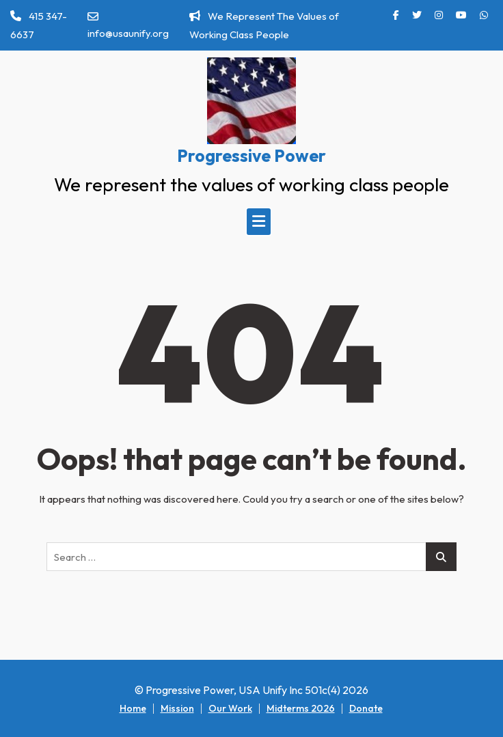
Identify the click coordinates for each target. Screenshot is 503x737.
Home (133, 708)
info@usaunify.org (128, 25)
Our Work (230, 708)
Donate (366, 708)
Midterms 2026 (301, 708)
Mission (177, 708)
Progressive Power (251, 156)
